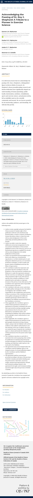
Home (4, 8)
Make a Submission (10, 409)
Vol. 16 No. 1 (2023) (19, 8)
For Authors (6, 392)
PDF (5, 134)
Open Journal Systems (9, 402)
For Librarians (6, 395)
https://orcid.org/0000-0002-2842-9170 (12, 36)
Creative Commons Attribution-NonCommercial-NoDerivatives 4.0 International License (15, 213)
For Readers (6, 389)
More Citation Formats (11, 166)
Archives (10, 8)
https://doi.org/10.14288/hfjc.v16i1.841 (16, 62)
